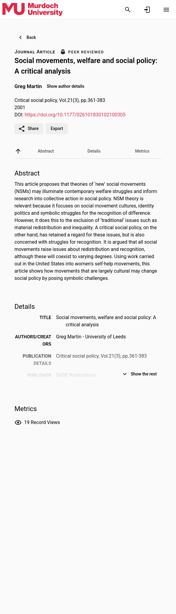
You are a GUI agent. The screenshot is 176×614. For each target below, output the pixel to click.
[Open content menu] (166, 9)
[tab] (46, 151)
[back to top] (18, 151)
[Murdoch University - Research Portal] (32, 9)
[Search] (128, 9)
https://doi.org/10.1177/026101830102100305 (75, 115)
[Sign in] (147, 9)
